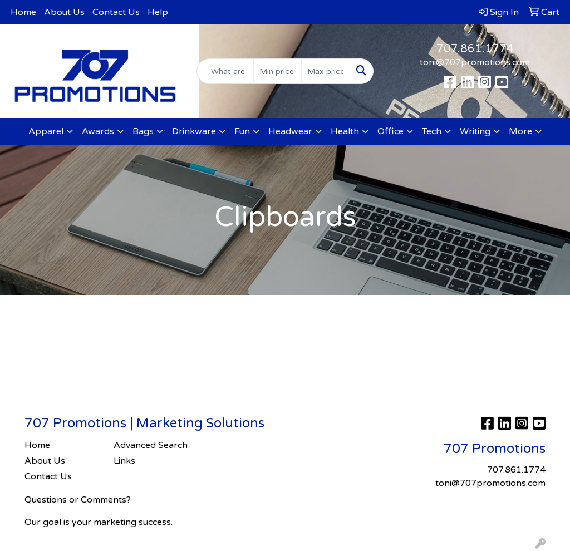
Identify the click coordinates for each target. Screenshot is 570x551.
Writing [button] (475, 131)
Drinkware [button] (194, 131)
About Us (64, 12)
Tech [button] (431, 131)
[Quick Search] (224, 71)
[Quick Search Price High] (325, 71)
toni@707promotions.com (475, 62)
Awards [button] (98, 131)
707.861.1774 (475, 49)
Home (23, 12)
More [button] (520, 131)
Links (124, 460)
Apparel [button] (45, 131)
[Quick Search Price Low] (277, 71)
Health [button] (345, 131)
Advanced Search (151, 445)
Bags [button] (143, 131)
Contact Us (116, 12)
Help (158, 12)
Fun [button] (242, 131)
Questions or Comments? (77, 499)
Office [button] (390, 131)
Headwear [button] (290, 131)
